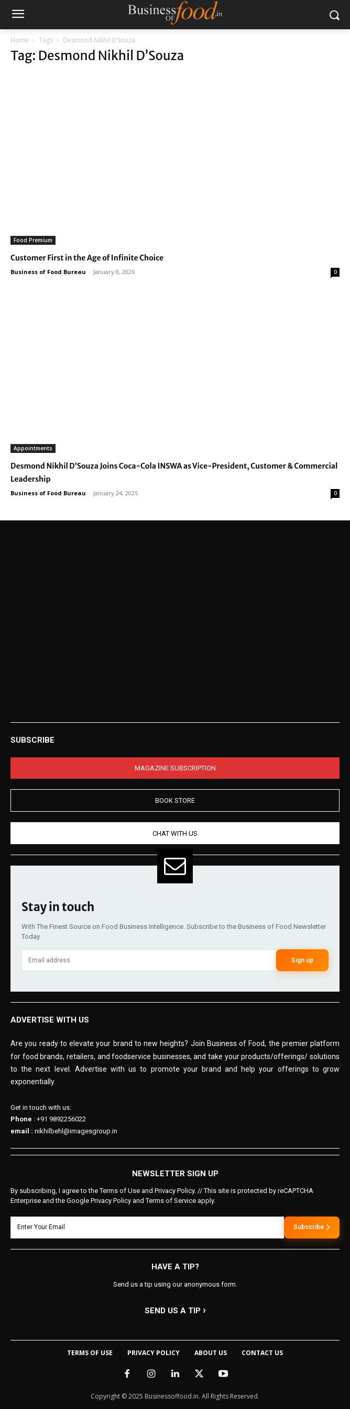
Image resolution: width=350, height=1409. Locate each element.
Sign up (302, 960)
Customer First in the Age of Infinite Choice (86, 258)
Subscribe (311, 1227)
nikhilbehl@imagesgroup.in (76, 1131)
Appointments (33, 448)
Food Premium (33, 240)
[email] (148, 960)
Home (19, 40)
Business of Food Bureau (48, 272)
